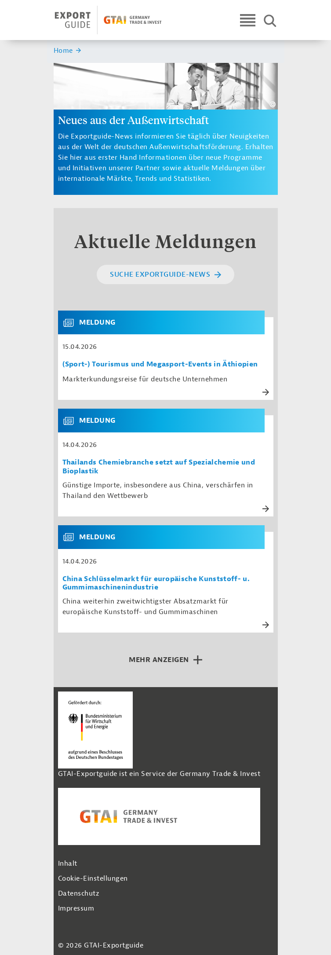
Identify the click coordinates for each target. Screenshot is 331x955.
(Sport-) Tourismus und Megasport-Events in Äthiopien (160, 364)
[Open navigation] (247, 20)
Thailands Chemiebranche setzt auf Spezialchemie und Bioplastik (158, 466)
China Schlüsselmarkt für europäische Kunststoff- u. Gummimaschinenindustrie (156, 583)
